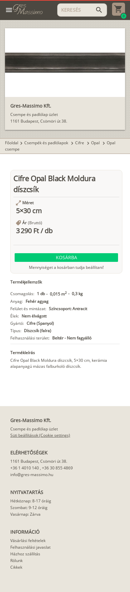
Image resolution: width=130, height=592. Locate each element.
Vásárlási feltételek (28, 540)
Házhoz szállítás (25, 554)
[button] (66, 257)
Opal (96, 143)
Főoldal (11, 143)
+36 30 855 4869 (57, 468)
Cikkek (16, 567)
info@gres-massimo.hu (31, 474)
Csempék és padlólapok (46, 143)
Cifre (80, 143)
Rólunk (16, 560)
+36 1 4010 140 (24, 468)
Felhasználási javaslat (30, 547)
